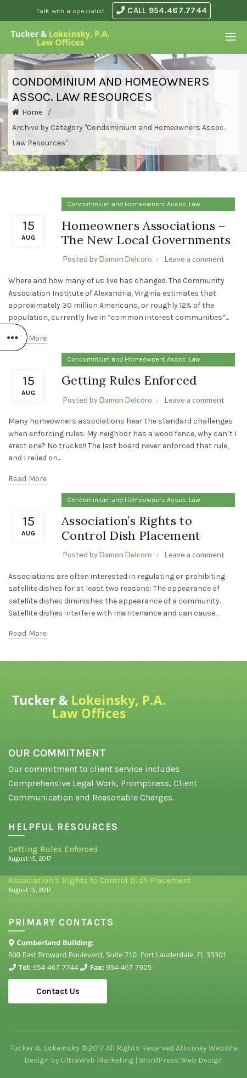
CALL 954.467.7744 (161, 10)
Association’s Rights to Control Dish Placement (131, 528)
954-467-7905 (128, 967)
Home (32, 112)
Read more (27, 338)
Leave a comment (194, 258)
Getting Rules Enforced (129, 380)
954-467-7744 (55, 967)
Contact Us (58, 991)
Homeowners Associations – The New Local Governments (146, 232)
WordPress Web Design (181, 1060)
